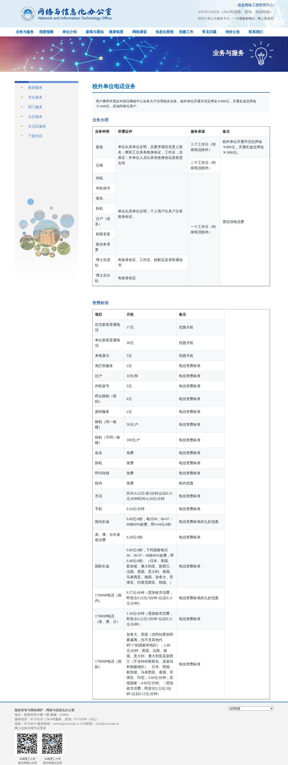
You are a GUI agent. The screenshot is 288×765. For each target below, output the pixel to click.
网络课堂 (139, 32)
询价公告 (232, 32)
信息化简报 (164, 32)
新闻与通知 (95, 32)
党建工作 (186, 32)
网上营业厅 (265, 18)
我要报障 (46, 32)
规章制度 (116, 32)
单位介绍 (69, 32)
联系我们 (256, 32)
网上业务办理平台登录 (30, 728)
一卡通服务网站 (244, 18)
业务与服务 (25, 32)
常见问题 (209, 32)
